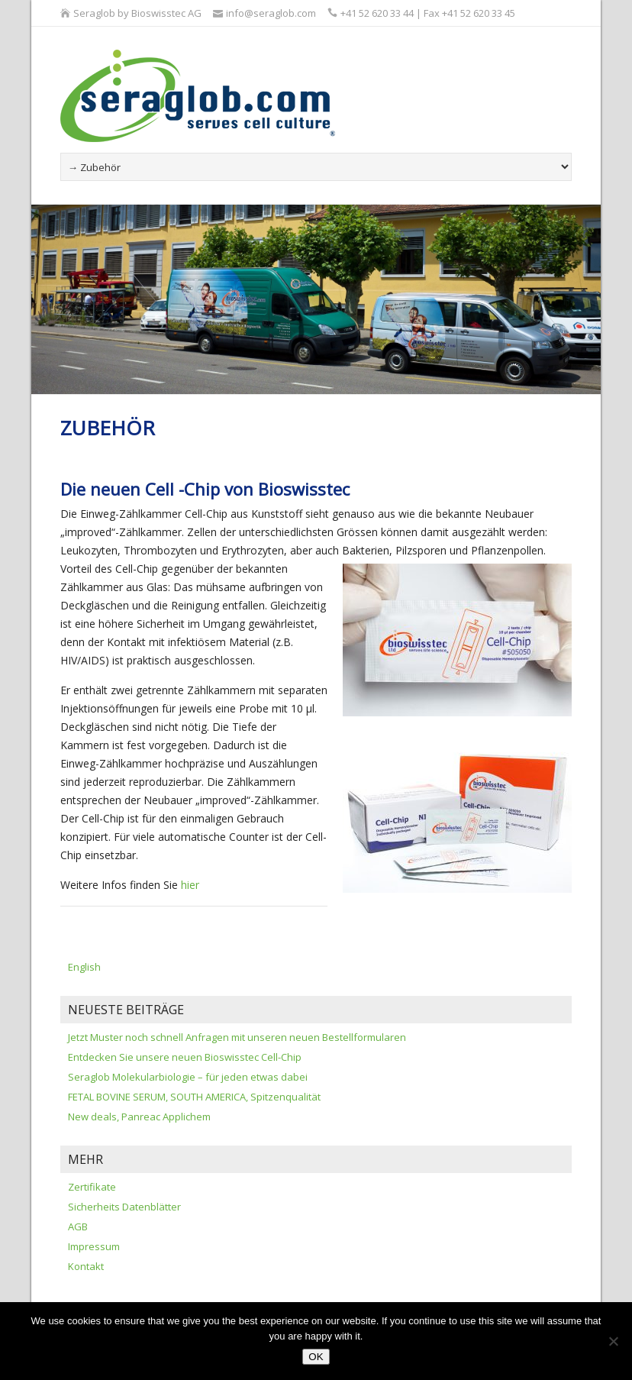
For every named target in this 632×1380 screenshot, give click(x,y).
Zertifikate (92, 1187)
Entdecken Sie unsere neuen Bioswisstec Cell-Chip (184, 1057)
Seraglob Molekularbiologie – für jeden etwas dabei (188, 1077)
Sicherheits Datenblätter (124, 1207)
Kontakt (86, 1266)
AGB (78, 1226)
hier (190, 884)
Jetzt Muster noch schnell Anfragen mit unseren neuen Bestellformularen (237, 1037)
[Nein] (613, 1341)
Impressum (94, 1246)
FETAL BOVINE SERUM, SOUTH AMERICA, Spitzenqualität (194, 1097)
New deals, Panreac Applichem (139, 1116)
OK (315, 1356)
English (84, 967)
